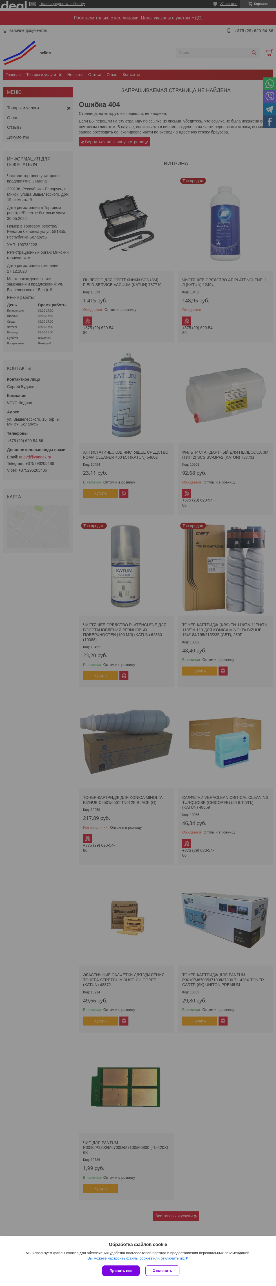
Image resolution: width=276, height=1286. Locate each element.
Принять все (121, 1271)
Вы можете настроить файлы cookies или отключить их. (136, 1258)
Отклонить (162, 1271)
